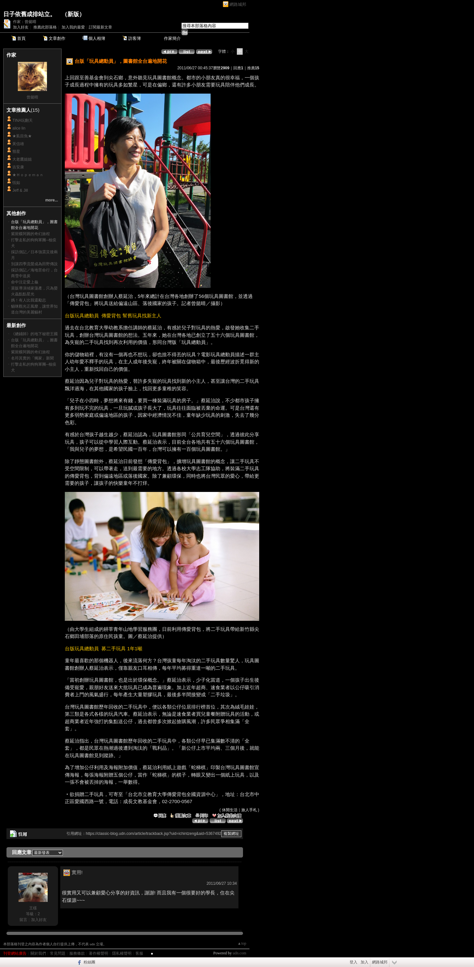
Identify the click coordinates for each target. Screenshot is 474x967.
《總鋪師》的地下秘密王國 (34, 334)
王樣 (33, 908)
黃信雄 (18, 144)
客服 (139, 953)
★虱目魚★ (22, 136)
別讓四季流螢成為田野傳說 (34, 264)
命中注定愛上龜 (24, 282)
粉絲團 (89, 962)
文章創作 (57, 38)
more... (51, 200)
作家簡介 (172, 38)
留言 (23, 919)
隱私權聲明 (122, 953)
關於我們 (38, 953)
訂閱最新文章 (100, 27)
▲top (241, 943)
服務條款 (77, 953)
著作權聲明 (98, 953)
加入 (364, 962)
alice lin (18, 128)
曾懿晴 (32, 97)
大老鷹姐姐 (22, 159)
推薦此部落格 (45, 27)
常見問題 (57, 953)
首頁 (21, 38)
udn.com (239, 953)
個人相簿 (96, 38)
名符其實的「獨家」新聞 (32, 358)
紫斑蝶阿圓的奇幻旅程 (30, 234)
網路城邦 (237, 4)
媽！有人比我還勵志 (28, 300)
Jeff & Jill (20, 190)
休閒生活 (229, 810)
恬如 (16, 182)
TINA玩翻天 (22, 120)
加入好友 (21, 27)
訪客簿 (134, 38)
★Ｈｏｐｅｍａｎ (27, 175)
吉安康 (18, 167)
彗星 (16, 151)
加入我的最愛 (73, 27)
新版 (73, 14)
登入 (353, 962)
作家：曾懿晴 (24, 21)
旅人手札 (249, 810)
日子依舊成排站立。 (29, 14)
